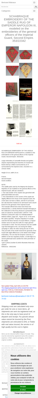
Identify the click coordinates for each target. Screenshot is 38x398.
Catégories (6, 11)
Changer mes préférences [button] (23, 393)
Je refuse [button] (23, 390)
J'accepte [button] (23, 386)
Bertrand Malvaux (9, 2)
